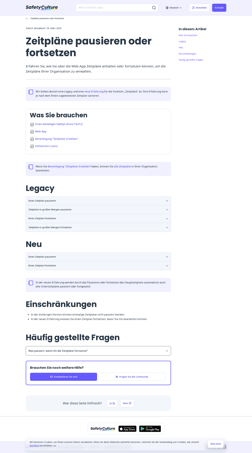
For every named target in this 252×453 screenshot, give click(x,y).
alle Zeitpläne (122, 166)
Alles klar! (215, 443)
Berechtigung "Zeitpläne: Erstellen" (56, 139)
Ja (112, 403)
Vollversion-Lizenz (46, 146)
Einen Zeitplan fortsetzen (98, 218)
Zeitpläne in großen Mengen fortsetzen (98, 227)
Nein (127, 403)
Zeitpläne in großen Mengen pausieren (98, 209)
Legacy (182, 41)
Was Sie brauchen (188, 35)
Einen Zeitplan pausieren (98, 200)
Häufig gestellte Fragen (191, 59)
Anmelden (199, 7)
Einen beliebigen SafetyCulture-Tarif (58, 124)
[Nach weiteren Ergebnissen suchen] (154, 8)
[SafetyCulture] (42, 7)
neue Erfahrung (94, 91)
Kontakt (219, 7)
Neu (181, 47)
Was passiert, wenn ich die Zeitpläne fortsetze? (98, 351)
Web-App (40, 131)
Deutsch (174, 7)
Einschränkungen (187, 53)
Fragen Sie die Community (132, 376)
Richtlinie (34, 445)
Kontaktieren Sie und (63, 376)
